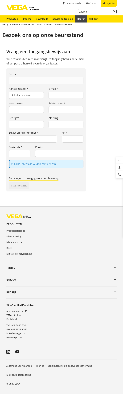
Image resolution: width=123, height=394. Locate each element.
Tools (10, 268)
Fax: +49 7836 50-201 (17, 329)
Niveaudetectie (14, 242)
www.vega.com (14, 337)
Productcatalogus (15, 230)
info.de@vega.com (16, 333)
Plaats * (40, 147)
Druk (9, 247)
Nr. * (65, 132)
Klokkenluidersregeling (18, 374)
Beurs (12, 74)
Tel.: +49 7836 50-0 (16, 325)
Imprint (40, 365)
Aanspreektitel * (18, 89)
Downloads (42, 18)
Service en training (63, 18)
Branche (26, 18)
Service (11, 280)
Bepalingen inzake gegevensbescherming (33, 178)
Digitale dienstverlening (19, 253)
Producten (12, 18)
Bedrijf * (14, 118)
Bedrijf (81, 18)
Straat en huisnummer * (23, 132)
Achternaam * (57, 103)
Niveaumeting (13, 236)
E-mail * (53, 89)
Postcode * (15, 147)
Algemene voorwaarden (19, 365)
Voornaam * (16, 103)
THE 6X (93, 18)
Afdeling (53, 118)
